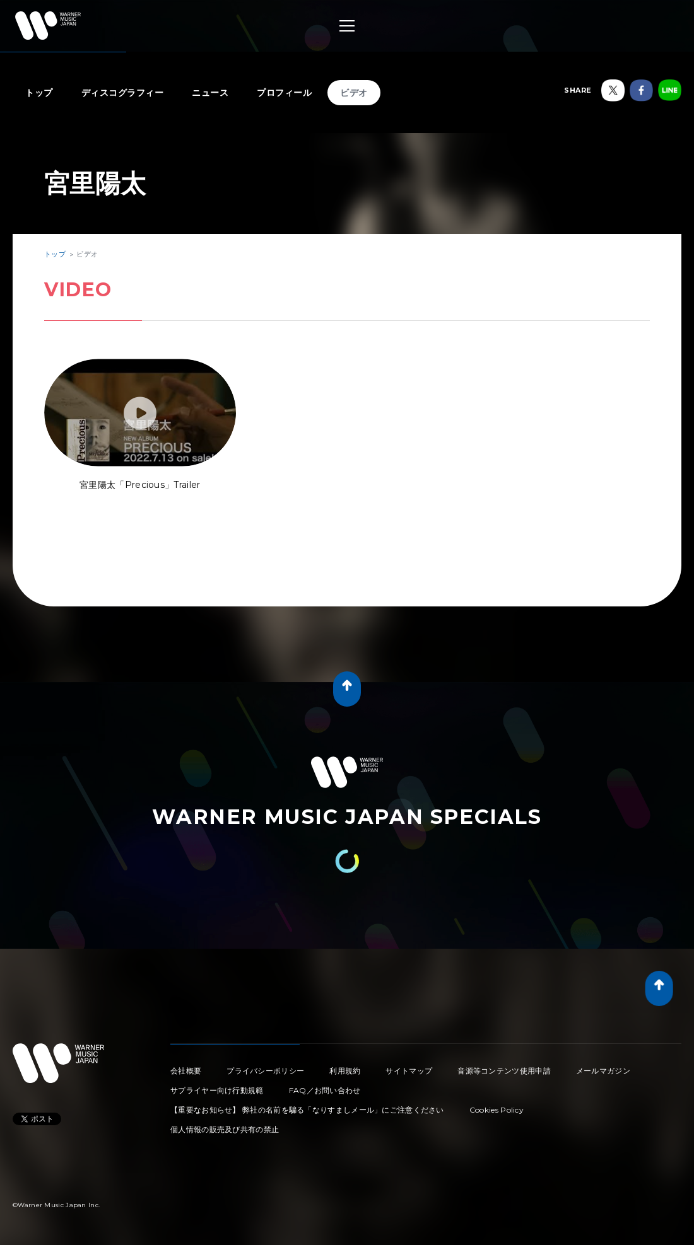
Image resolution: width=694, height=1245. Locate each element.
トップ (39, 92)
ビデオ (354, 92)
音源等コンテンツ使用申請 (504, 1070)
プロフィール (284, 92)
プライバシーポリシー (265, 1070)
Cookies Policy (496, 1110)
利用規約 (344, 1070)
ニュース (210, 92)
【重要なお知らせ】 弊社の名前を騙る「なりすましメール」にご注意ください (307, 1110)
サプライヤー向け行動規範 (217, 1090)
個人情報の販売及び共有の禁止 (224, 1129)
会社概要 (185, 1070)
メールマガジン (603, 1070)
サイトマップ (408, 1070)
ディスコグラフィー (122, 92)
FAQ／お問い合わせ (325, 1090)
